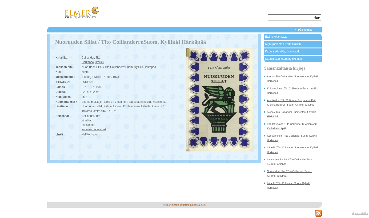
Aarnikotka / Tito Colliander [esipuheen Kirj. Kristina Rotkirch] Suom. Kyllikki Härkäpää (291, 102)
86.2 (84, 97)
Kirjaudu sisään (360, 213)
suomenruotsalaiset (94, 129)
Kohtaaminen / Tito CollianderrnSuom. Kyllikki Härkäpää (292, 90)
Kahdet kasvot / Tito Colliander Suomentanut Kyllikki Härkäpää (292, 126)
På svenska (305, 29)
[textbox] (290, 17)
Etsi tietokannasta (276, 36)
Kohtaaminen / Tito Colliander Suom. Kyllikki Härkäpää (292, 138)
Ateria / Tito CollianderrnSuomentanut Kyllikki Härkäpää (292, 78)
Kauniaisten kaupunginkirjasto (283, 58)
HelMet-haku (90, 134)
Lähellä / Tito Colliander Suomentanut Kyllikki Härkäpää (292, 149)
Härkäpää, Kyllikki (93, 62)
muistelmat (88, 125)
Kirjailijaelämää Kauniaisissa (283, 44)
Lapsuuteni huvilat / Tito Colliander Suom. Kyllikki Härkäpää (290, 161)
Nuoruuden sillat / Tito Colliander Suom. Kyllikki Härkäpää (289, 173)
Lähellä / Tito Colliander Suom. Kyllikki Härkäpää (288, 185)
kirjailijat (87, 120)
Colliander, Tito (91, 57)
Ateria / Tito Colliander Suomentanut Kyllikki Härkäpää (291, 114)
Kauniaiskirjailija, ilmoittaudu (282, 51)
